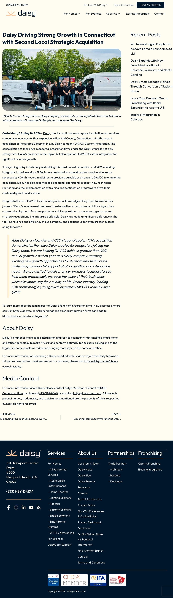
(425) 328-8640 (48, 392)
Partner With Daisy (94, 5)
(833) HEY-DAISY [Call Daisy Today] (17, 5)
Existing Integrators (138, 13)
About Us (113, 14)
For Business (93, 13)
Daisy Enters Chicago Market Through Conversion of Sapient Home (150, 86)
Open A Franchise (121, 5)
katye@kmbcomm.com (87, 392)
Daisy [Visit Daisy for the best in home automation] (5, 337)
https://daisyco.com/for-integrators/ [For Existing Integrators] (25, 316)
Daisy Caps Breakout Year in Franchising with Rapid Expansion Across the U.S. (149, 102)
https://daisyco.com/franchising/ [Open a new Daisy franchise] (33, 311)
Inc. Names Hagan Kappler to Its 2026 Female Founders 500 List (151, 48)
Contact (159, 13)
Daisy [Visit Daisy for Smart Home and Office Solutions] (46, 133)
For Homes (72, 14)
